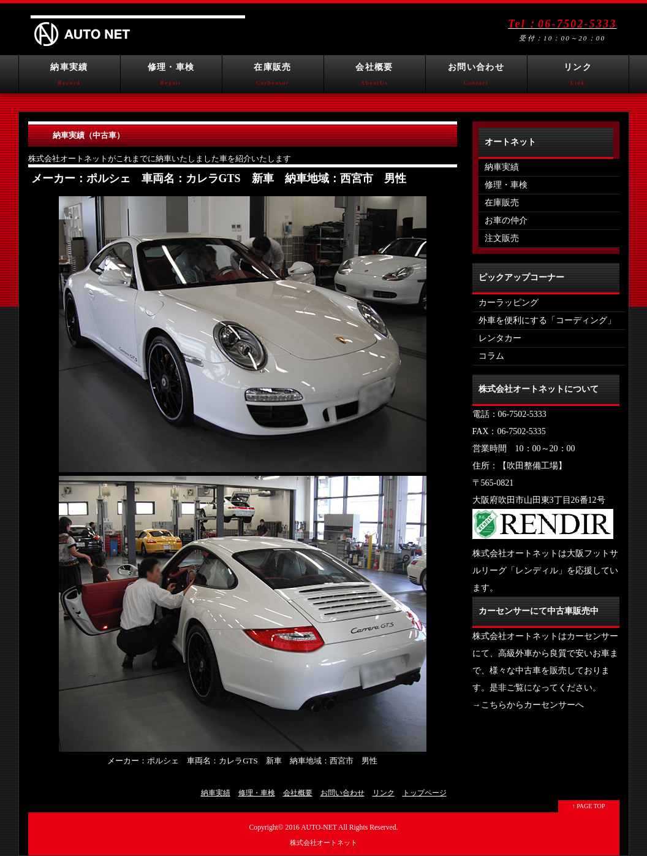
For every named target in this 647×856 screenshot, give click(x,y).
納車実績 (69, 77)
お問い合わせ (476, 77)
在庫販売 (273, 77)
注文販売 (502, 238)
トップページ (425, 793)
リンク (578, 77)
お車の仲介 (506, 220)
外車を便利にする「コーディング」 (547, 320)
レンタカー (500, 338)
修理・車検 (171, 77)
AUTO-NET (319, 827)
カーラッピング (509, 302)
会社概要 (374, 77)
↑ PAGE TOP (588, 806)
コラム (491, 356)
